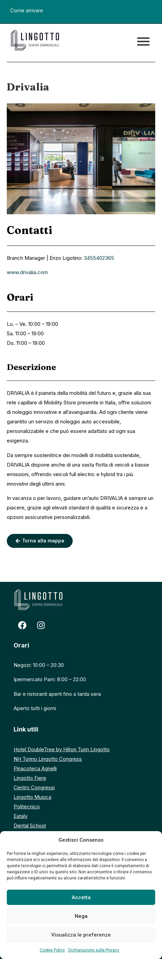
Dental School (30, 825)
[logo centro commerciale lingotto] (34, 40)
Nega (81, 916)
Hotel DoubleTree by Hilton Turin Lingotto (62, 749)
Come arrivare (26, 10)
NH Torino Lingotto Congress (48, 759)
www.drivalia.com (27, 272)
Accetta (81, 897)
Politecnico (27, 806)
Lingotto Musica (32, 797)
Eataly (21, 816)
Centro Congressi (34, 787)
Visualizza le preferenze (81, 935)
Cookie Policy (52, 950)
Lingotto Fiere (30, 778)
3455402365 (99, 258)
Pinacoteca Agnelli (35, 768)
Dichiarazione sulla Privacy (93, 950)
